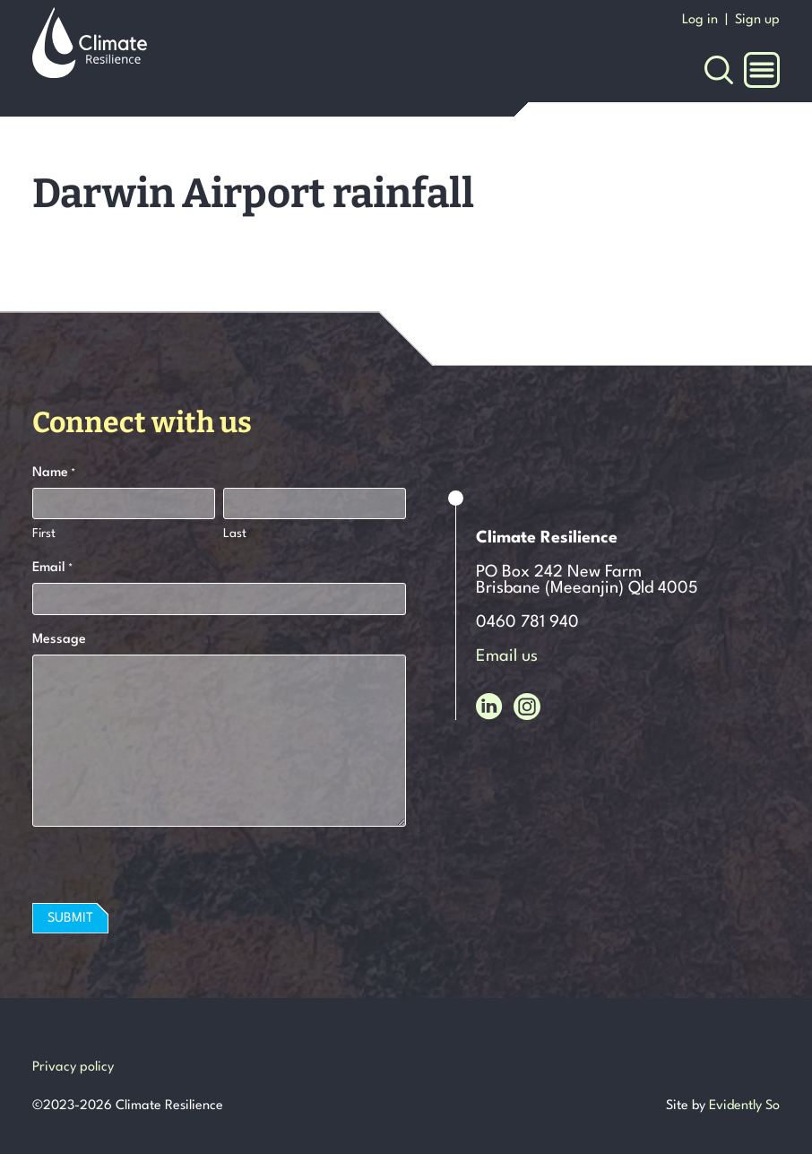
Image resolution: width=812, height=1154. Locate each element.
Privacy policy (73, 1067)
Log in (700, 20)
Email (52, 569)
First (44, 533)
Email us (507, 656)
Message (59, 639)
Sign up (757, 20)
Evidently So (744, 1106)
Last (234, 533)
